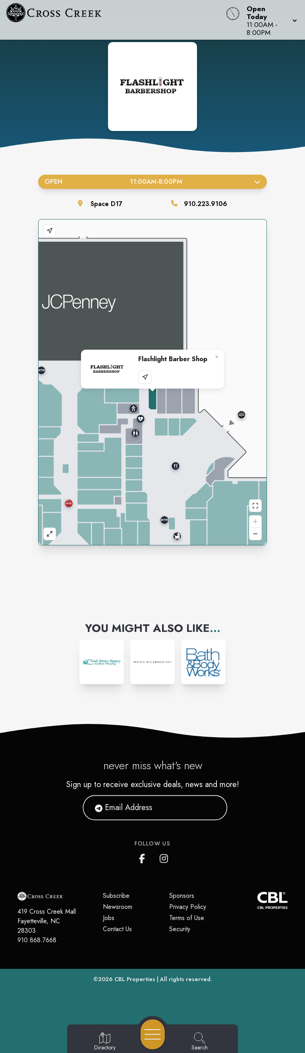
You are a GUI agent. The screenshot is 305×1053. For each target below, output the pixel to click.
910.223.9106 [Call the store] (205, 203)
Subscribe (116, 895)
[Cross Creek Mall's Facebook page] (143, 857)
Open (152, 181)
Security (179, 929)
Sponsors (181, 895)
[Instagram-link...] (102, 662)
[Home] (116, 20)
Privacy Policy (187, 906)
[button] (269, 20)
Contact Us (117, 929)
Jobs (108, 917)
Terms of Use (186, 917)
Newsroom (117, 906)
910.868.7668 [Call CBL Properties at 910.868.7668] (36, 940)
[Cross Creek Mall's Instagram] (164, 857)
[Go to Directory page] (105, 1041)
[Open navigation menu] (152, 1034)
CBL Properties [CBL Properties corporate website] (134, 979)
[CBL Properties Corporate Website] (257, 900)
